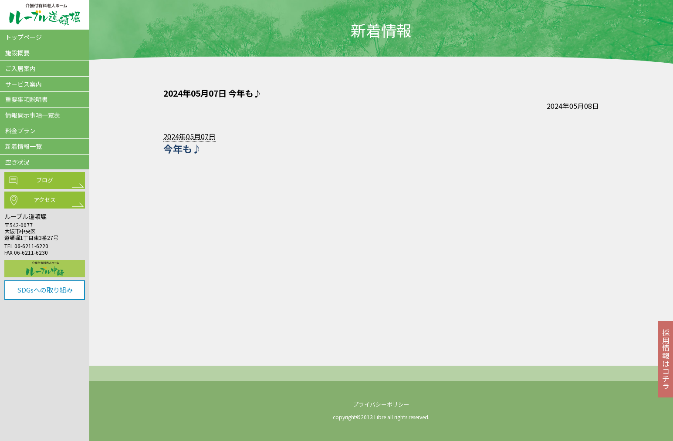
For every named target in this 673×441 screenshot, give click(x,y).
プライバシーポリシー (381, 404)
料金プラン (20, 130)
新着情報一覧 (23, 146)
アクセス (45, 199)
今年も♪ (182, 148)
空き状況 (17, 162)
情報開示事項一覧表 (32, 115)
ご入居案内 (20, 68)
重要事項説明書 (26, 99)
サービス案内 (23, 84)
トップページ (23, 37)
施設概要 (17, 52)
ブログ (44, 180)
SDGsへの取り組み (45, 289)
